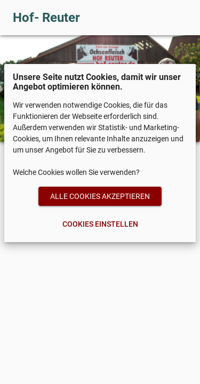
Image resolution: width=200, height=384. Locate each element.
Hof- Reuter (46, 17)
